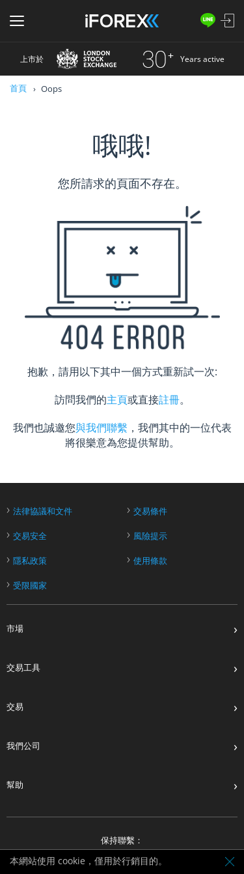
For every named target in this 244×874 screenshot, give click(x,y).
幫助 (15, 785)
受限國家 (30, 585)
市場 (15, 628)
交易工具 (23, 667)
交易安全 (30, 536)
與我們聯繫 (101, 427)
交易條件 (150, 511)
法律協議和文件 (42, 511)
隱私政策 (30, 560)
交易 (15, 706)
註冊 (169, 399)
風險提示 (150, 536)
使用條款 (150, 560)
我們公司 (23, 745)
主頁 (117, 399)
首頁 (18, 88)
